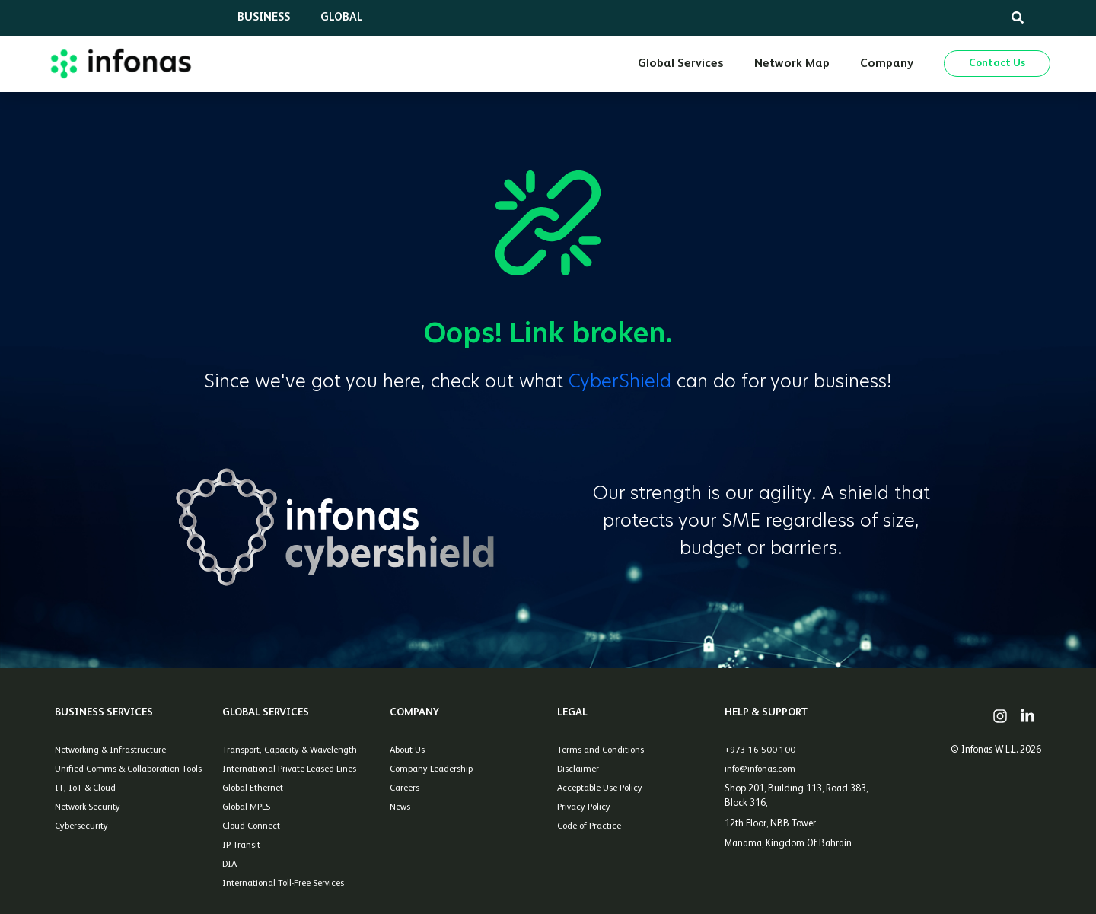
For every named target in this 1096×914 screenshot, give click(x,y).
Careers (404, 788)
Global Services (681, 64)
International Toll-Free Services (283, 883)
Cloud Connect (251, 826)
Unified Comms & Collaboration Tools (128, 769)
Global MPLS (246, 807)
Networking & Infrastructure (110, 750)
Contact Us (997, 63)
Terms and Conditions (600, 750)
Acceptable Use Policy (599, 788)
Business (263, 17)
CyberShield (623, 380)
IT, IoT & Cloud (85, 788)
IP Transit (241, 845)
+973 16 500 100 (760, 750)
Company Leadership (431, 769)
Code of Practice (589, 826)
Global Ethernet (252, 788)
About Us (407, 750)
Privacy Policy (583, 807)
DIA (229, 864)
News (400, 807)
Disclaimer (578, 769)
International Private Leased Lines (289, 769)
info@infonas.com (760, 769)
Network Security (87, 807)
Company (886, 64)
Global (341, 17)
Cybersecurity (81, 826)
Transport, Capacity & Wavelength (289, 750)
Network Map (792, 64)
